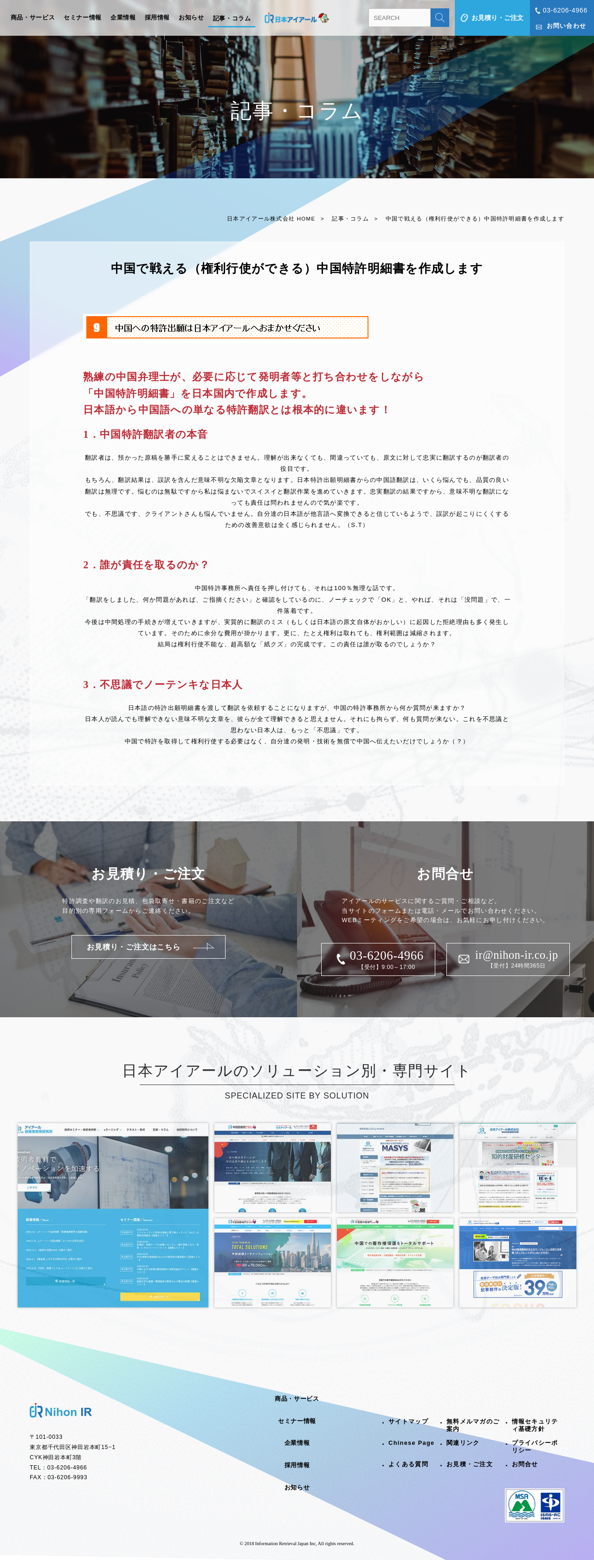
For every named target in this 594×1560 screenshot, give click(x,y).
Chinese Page (411, 1442)
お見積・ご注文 (469, 1464)
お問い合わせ (567, 25)
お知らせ (191, 17)
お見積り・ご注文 (497, 17)
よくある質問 (408, 1464)
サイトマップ (408, 1421)
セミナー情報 (83, 17)
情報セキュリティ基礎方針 (535, 1425)
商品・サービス (33, 17)
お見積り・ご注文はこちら (134, 947)
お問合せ (525, 1464)
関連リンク (462, 1442)
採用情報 (157, 17)
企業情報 (123, 17)
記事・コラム (232, 18)
